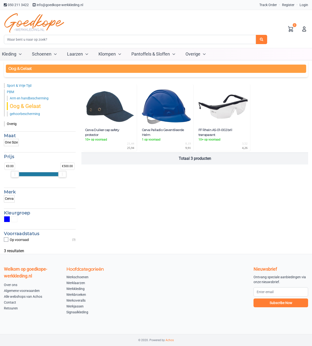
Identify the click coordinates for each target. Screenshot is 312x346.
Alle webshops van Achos (23, 296)
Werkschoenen (77, 277)
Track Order (268, 5)
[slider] (15, 174)
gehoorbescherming (25, 114)
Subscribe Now (281, 303)
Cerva (9, 199)
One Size (11, 142)
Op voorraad (40, 239)
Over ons (10, 285)
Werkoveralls (76, 300)
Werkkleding (75, 289)
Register (288, 5)
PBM (10, 92)
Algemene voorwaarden (22, 291)
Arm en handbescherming (29, 98)
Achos (170, 340)
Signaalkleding (77, 312)
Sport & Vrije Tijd (19, 85)
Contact (10, 302)
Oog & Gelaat (25, 106)
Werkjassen (75, 306)
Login (304, 5)
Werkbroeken (76, 295)
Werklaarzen (75, 283)
